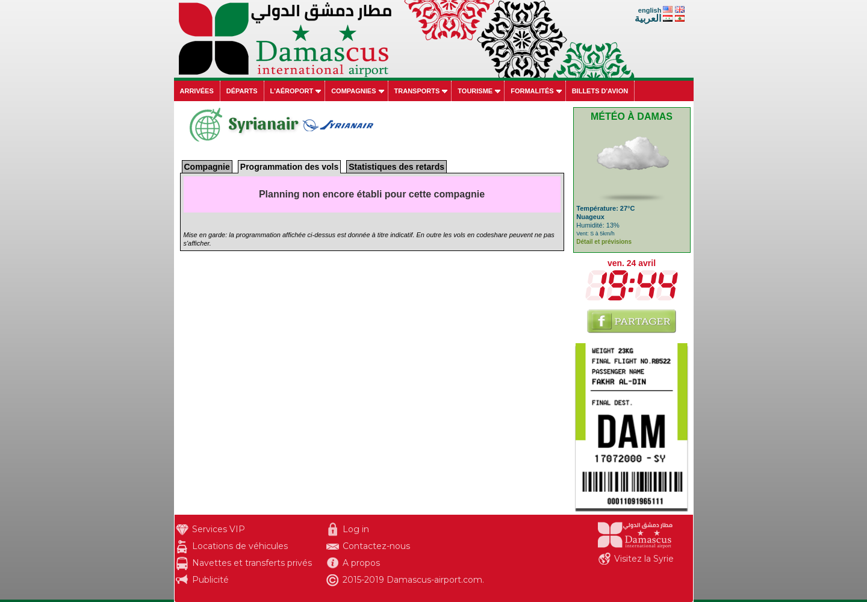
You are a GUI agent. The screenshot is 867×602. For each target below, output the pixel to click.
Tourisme (475, 91)
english (650, 10)
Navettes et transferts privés (252, 562)
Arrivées (197, 91)
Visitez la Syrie (644, 558)
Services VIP (218, 529)
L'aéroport (292, 91)
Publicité (210, 579)
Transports (417, 91)
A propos (361, 562)
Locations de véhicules (240, 546)
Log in (356, 529)
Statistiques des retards (396, 167)
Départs (242, 91)
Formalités (532, 91)
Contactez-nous (376, 546)
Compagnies (353, 91)
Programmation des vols (289, 167)
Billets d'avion (600, 91)
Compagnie (207, 167)
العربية (648, 18)
